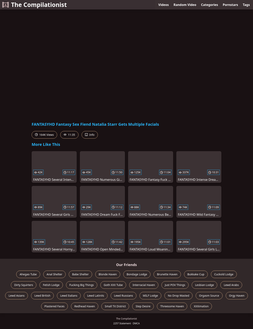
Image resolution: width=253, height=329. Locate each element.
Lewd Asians (16, 295)
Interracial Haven (144, 285)
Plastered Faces (54, 306)
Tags (246, 5)
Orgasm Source (209, 295)
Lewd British (42, 295)
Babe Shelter (80, 274)
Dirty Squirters (23, 285)
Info (89, 135)
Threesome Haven (172, 306)
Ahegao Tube (28, 274)
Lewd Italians (68, 295)
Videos (163, 5)
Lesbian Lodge (204, 285)
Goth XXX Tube (113, 285)
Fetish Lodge (51, 285)
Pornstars (230, 5)
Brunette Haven (167, 274)
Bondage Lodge (137, 274)
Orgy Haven (237, 295)
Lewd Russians (123, 295)
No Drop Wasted (178, 295)
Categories (209, 5)
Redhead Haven (84, 306)
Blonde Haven (108, 274)
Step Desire (143, 306)
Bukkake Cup (195, 274)
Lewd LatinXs (95, 295)
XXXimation (201, 306)
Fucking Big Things (81, 285)
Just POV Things (175, 285)
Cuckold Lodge (223, 274)
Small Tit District (115, 306)
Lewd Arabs (231, 285)
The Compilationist (34, 5)
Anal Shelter (54, 274)
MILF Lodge (150, 295)
